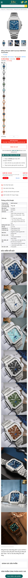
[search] (26, 6)
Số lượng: (3, 136)
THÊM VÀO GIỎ (14, 147)
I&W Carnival (11, 56)
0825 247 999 (15, 150)
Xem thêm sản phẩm (14, 576)
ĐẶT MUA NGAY (14, 141)
